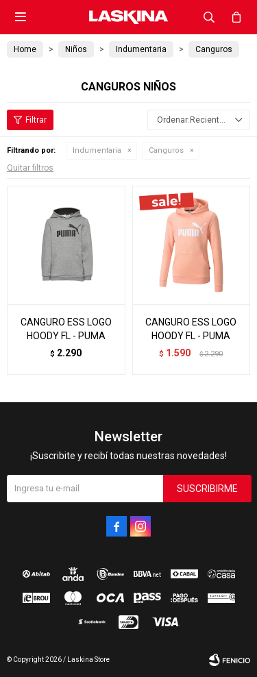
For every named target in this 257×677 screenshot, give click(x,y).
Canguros (166, 150)
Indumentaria (97, 150)
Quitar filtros (30, 168)
